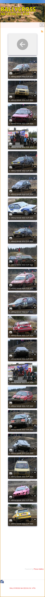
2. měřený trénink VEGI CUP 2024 (21, 77)
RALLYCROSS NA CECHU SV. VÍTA (22, 588)
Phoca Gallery (39, 569)
